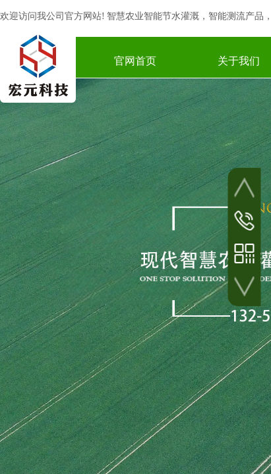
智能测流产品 (236, 16)
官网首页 (135, 60)
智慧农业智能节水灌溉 (153, 16)
